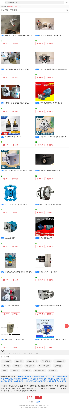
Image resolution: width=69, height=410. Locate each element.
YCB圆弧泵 (6, 366)
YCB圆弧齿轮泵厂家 (24, 376)
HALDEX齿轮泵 (10, 238)
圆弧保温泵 (26, 370)
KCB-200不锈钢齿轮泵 (12, 306)
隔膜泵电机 (52, 370)
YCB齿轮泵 (17, 366)
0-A (2, 353)
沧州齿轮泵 (57, 366)
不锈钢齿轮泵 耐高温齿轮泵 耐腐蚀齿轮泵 (53, 69)
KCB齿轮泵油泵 (39, 370)
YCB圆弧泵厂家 (10, 379)
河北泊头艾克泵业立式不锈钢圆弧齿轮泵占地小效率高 (23, 272)
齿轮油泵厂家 (61, 381)
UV (37, 353)
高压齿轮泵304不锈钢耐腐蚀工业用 (51, 35)
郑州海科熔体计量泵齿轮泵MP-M (50, 306)
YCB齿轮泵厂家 (18, 381)
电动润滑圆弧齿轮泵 (45, 238)
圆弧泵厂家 (20, 379)
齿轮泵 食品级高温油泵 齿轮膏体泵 (50, 103)
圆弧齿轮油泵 (30, 366)
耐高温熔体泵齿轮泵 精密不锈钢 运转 (17, 69)
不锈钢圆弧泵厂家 (41, 381)
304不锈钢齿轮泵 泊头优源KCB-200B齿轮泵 (19, 35)
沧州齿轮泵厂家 (29, 381)
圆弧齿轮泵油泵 (32, 361)
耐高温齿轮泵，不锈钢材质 (48, 272)
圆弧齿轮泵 (19, 361)
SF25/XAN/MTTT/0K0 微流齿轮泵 (16, 204)
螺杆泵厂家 (52, 381)
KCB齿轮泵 (15, 370)
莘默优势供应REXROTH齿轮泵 (15, 339)
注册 (38, 397)
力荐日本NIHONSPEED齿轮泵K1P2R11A (18, 103)
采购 (66, 326)
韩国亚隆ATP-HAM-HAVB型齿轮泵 (50, 170)
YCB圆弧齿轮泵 (59, 361)
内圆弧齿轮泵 (46, 361)
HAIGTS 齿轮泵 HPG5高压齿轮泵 (50, 204)
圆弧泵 (5, 370)
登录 (30, 397)
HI (15, 353)
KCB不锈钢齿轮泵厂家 (40, 376)
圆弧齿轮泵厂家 (53, 376)
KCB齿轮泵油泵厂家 (31, 379)
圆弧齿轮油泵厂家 (56, 379)
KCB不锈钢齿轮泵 (44, 366)
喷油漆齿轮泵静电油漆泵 (13, 137)
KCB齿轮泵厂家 (44, 379)
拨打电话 (15, 44)
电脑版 (37, 402)
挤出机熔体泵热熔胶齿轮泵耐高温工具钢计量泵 (20, 170)
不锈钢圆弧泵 (7, 361)
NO (25, 353)
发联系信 (6, 44)
